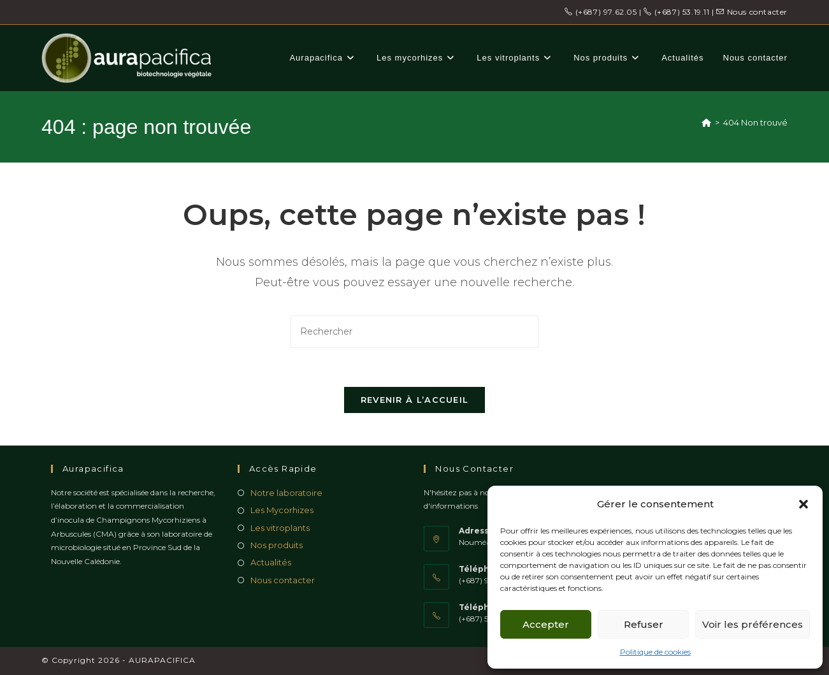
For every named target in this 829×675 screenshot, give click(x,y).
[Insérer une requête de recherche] (414, 332)
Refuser (643, 624)
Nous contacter (752, 12)
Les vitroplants (280, 528)
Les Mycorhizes (282, 510)
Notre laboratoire (286, 493)
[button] (803, 504)
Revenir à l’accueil (415, 400)
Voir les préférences (752, 624)
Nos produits (276, 545)
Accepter (546, 624)
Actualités (270, 562)
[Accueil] (706, 122)
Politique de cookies (655, 652)
